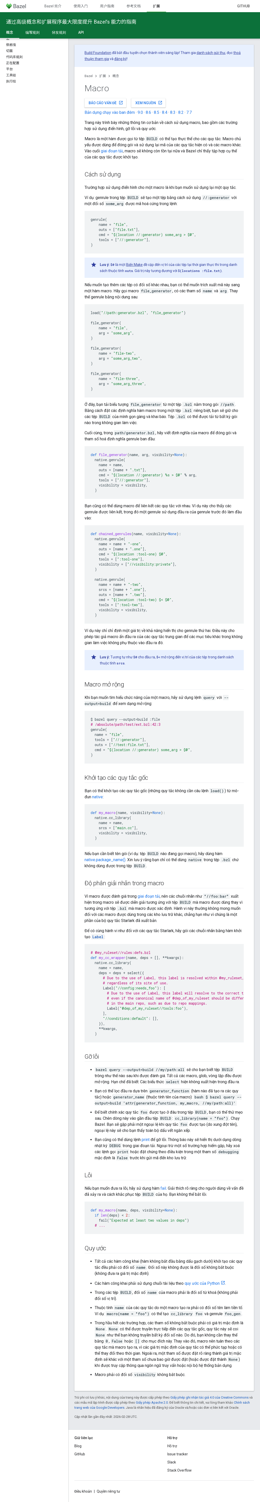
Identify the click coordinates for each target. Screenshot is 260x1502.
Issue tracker (177, 1454)
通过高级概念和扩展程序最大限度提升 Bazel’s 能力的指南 (71, 22)
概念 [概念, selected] (9, 32)
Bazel (89, 76)
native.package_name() (105, 859)
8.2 (181, 112)
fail (163, 1188)
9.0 (140, 112)
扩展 (102, 76)
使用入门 (81, 6)
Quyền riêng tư (108, 1491)
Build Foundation (98, 53)
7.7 (189, 112)
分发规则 (59, 32)
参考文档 (133, 6)
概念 (115, 76)
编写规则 (32, 32)
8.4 (164, 112)
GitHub (243, 6)
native (97, 796)
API (81, 32)
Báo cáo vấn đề (106, 102)
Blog (78, 1446)
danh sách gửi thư (211, 53)
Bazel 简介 (52, 6)
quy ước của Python (202, 1283)
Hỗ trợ (172, 1446)
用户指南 (107, 6)
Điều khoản (83, 1491)
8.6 (148, 112)
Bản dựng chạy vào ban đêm (110, 112)
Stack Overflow (179, 1470)
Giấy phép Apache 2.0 (152, 1402)
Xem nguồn (148, 102)
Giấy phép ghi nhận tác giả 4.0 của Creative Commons (209, 1397)
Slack (171, 1462)
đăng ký (120, 59)
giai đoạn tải (112, 151)
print (146, 1139)
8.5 (156, 112)
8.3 (172, 112)
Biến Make (134, 265)
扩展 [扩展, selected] (156, 6)
